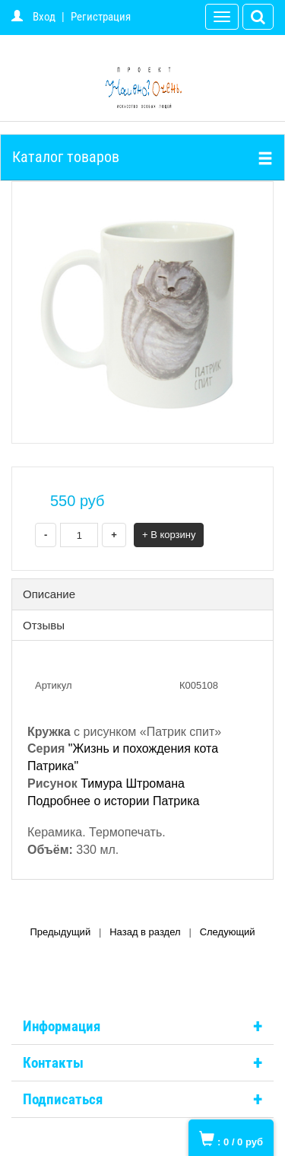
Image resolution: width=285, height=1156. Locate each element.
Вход (44, 17)
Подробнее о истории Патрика (113, 801)
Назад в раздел (144, 932)
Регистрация (101, 17)
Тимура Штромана (133, 783)
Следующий (227, 932)
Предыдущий (60, 932)
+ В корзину (169, 534)
